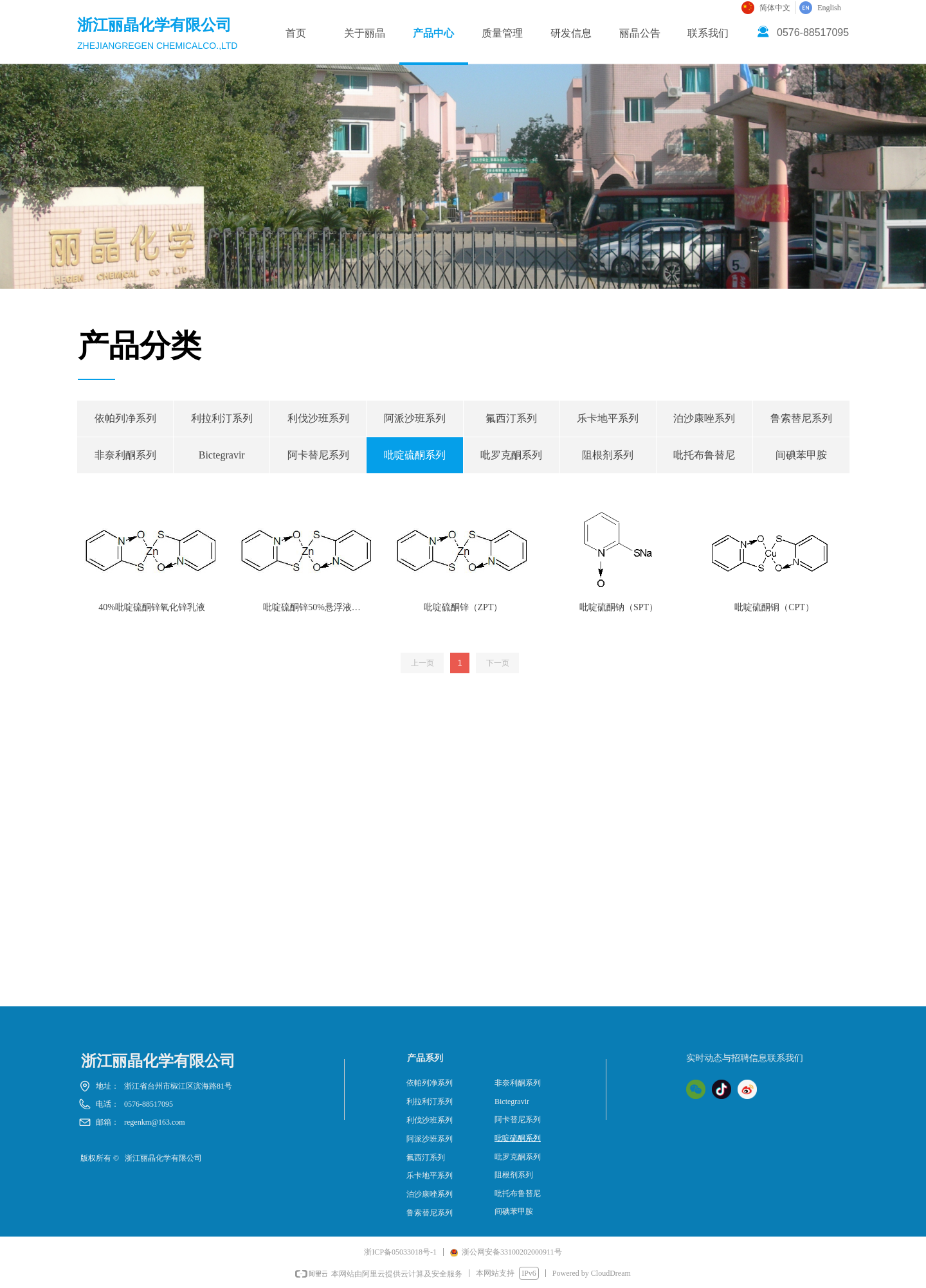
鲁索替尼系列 (801, 418)
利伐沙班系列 (318, 418)
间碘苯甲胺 (801, 454)
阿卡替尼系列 (318, 454)
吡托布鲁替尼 (704, 454)
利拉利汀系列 (222, 418)
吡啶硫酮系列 (415, 454)
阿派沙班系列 (415, 418)
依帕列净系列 (125, 418)
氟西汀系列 (511, 418)
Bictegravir (222, 454)
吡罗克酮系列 (511, 454)
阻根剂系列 (607, 454)
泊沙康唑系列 (704, 418)
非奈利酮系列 (125, 454)
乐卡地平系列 (608, 418)
